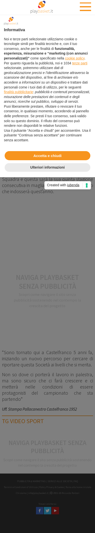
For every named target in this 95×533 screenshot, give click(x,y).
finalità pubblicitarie (18, 92)
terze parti (79, 63)
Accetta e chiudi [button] (47, 156)
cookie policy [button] (74, 58)
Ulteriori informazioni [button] (47, 167)
